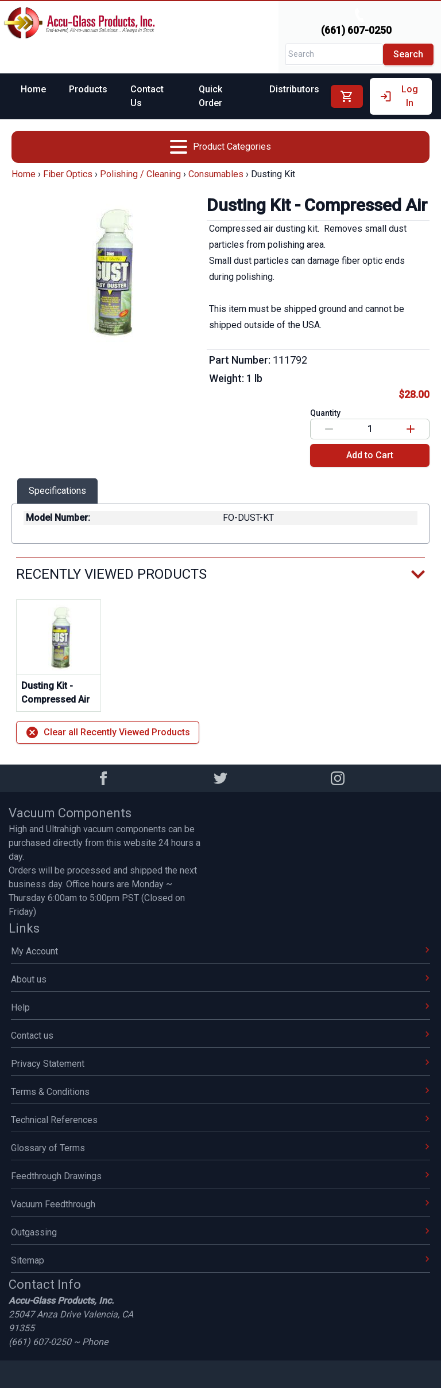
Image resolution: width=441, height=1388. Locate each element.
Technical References (220, 1119)
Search (408, 54)
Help (220, 1007)
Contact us (220, 1035)
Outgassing (220, 1232)
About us (220, 979)
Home (33, 89)
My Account (220, 951)
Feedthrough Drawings (220, 1176)
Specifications (57, 490)
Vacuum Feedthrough (220, 1204)
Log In (398, 96)
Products (88, 89)
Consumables (215, 174)
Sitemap (220, 1260)
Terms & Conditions (220, 1091)
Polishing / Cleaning (140, 174)
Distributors (294, 89)
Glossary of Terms (220, 1148)
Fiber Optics (67, 174)
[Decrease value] (329, 429)
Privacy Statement (220, 1063)
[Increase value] (410, 429)
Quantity (325, 413)
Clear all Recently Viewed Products (107, 732)
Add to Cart (369, 455)
